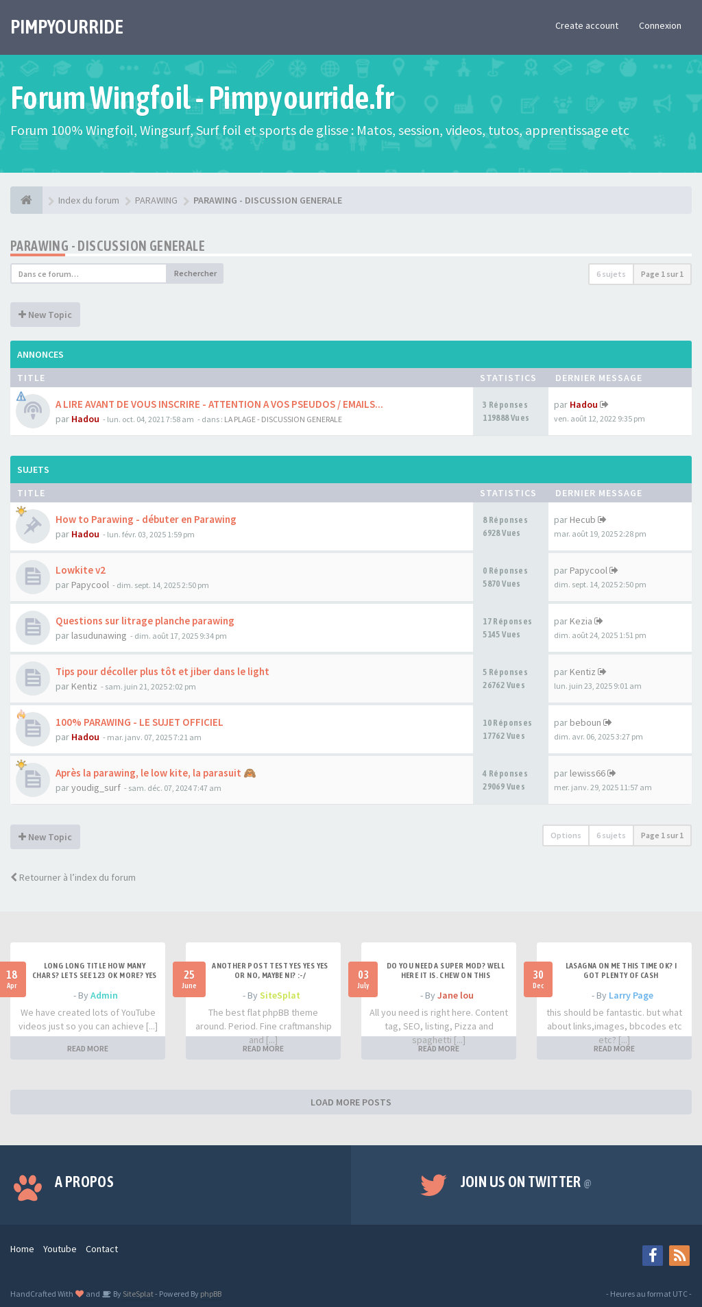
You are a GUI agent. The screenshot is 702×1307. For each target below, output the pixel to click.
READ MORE (87, 1048)
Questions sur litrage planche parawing (145, 620)
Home (22, 1249)
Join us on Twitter (526, 1181)
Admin (104, 995)
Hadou (85, 419)
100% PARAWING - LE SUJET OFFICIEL (139, 722)
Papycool (90, 584)
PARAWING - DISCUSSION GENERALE (107, 246)
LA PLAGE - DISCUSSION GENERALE (283, 419)
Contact (102, 1249)
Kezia (581, 621)
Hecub (583, 519)
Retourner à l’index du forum (73, 877)
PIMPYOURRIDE (66, 27)
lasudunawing (99, 635)
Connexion (660, 25)
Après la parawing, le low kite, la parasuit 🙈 (156, 772)
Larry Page (631, 995)
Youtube (60, 1249)
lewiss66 (587, 773)
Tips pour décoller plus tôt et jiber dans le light (162, 671)
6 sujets (611, 274)
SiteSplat (280, 995)
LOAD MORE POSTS (351, 1102)
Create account (586, 25)
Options (565, 835)
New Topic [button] (45, 314)
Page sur (662, 274)
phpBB (210, 1293)
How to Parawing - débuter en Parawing (146, 519)
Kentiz (84, 686)
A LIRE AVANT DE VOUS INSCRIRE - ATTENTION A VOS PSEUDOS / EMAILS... (219, 404)
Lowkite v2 (81, 569)
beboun (585, 722)
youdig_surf (96, 787)
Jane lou (455, 995)
